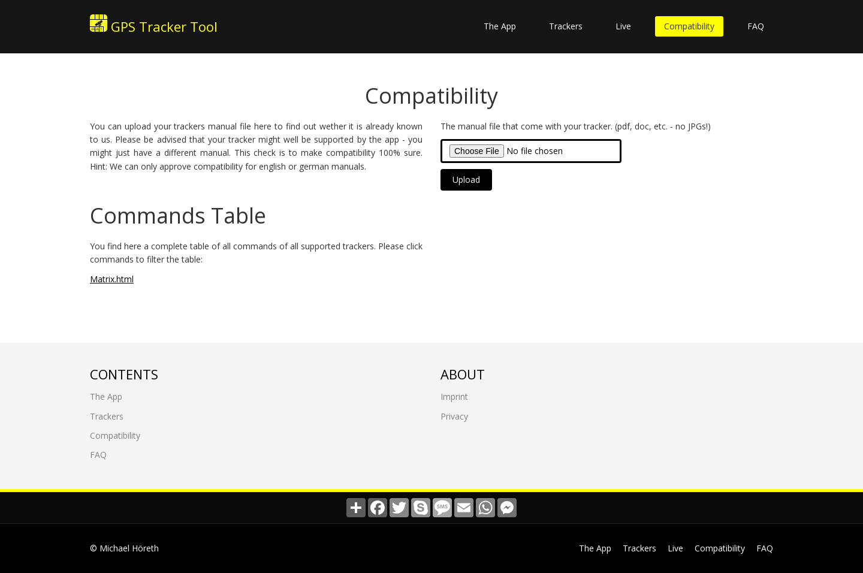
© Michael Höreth (124, 548)
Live (623, 26)
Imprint (454, 396)
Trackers (566, 26)
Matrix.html (112, 278)
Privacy (454, 415)
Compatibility (689, 26)
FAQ (755, 26)
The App (500, 26)
